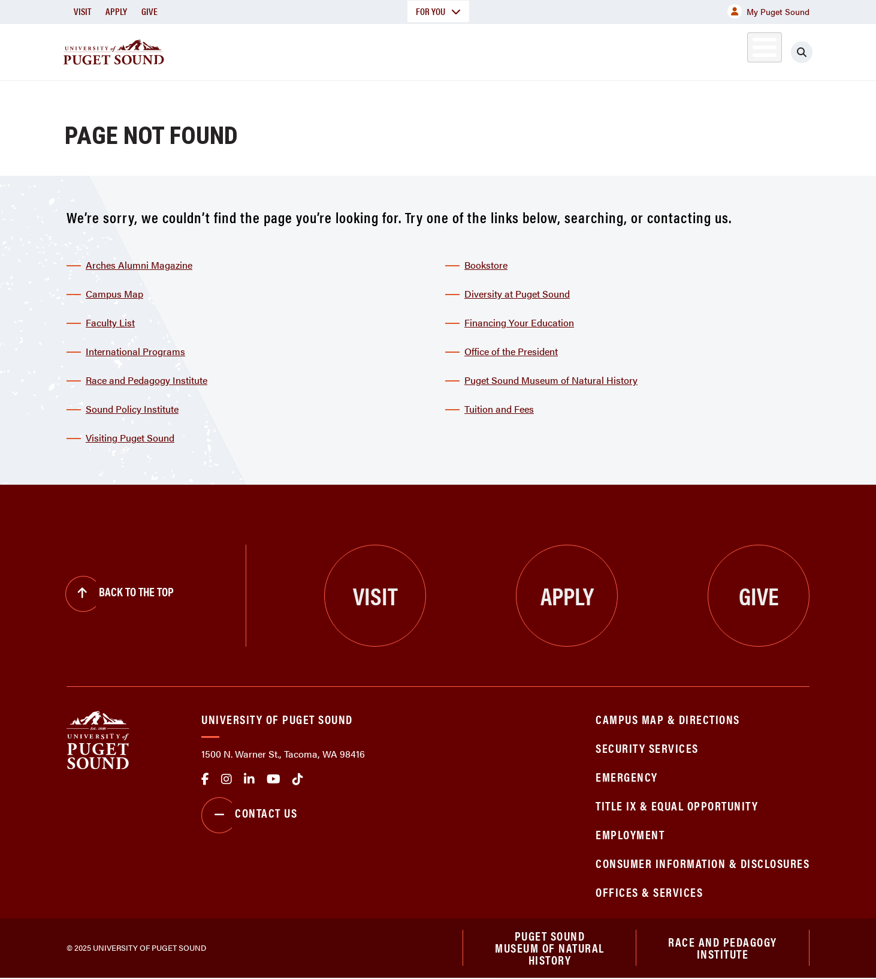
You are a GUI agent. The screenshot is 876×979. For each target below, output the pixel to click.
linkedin (249, 779)
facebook (205, 779)
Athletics (671, 50)
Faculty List (110, 322)
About (315, 50)
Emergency (627, 776)
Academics (395, 50)
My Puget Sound (768, 11)
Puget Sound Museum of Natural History (551, 380)
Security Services (647, 747)
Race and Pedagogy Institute (146, 380)
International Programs (135, 351)
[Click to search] (801, 52)
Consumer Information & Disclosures (702, 863)
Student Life (579, 50)
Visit (82, 11)
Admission (484, 50)
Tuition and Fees (499, 409)
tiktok (297, 779)
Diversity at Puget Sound (517, 294)
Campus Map (114, 294)
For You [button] (438, 11)
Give (149, 11)
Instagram (226, 779)
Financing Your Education (519, 322)
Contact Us (249, 815)
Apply (116, 11)
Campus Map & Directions (668, 719)
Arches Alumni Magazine (139, 265)
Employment (630, 834)
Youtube (273, 779)
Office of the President (511, 351)
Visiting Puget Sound (130, 438)
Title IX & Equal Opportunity (677, 805)
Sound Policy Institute (132, 409)
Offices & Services (649, 891)
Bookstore (486, 265)
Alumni (735, 50)
